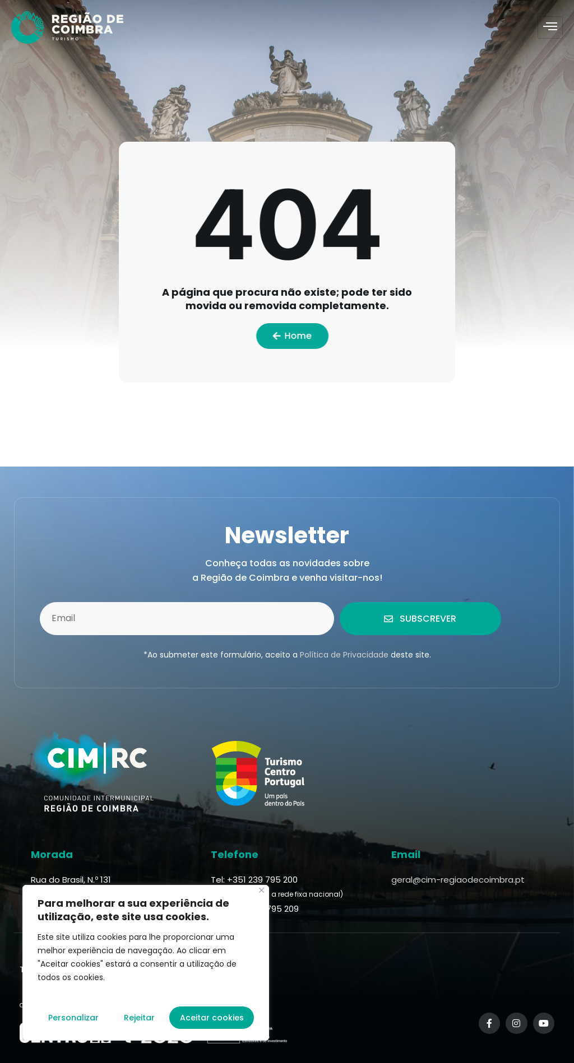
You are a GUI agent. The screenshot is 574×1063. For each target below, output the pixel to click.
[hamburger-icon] (550, 27)
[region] (145, 963)
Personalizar (73, 1017)
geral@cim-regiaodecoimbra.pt (458, 879)
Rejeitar (139, 1017)
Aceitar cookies (212, 1017)
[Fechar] (261, 890)
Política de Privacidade (344, 654)
